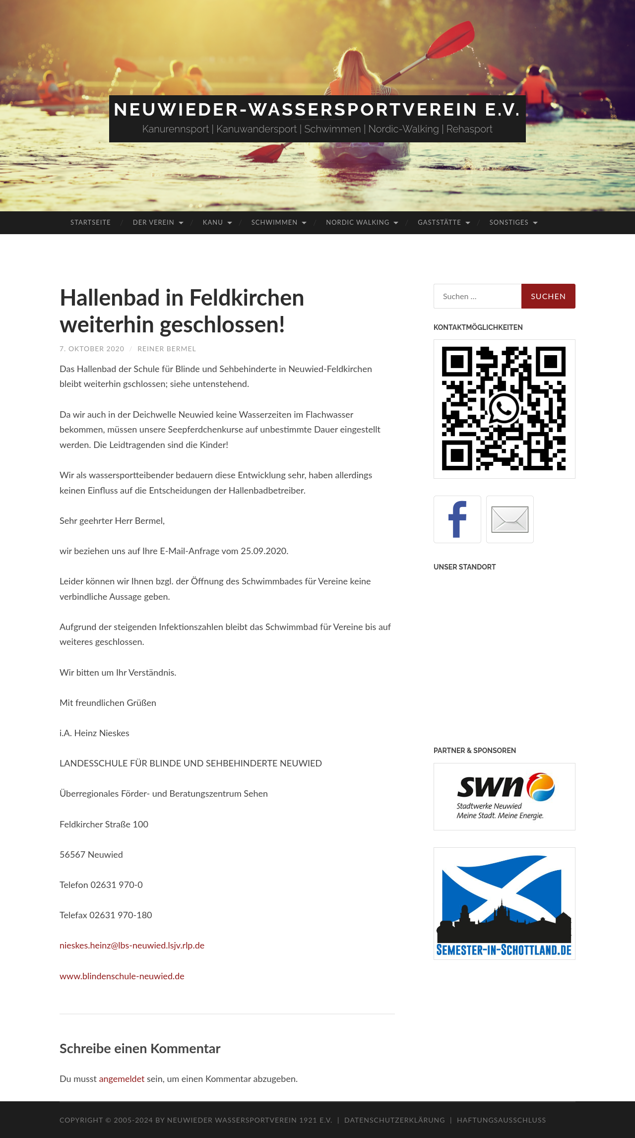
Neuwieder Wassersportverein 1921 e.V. (251, 1120)
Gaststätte (439, 222)
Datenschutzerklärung (394, 1120)
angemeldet (122, 1078)
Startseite (90, 222)
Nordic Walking (357, 222)
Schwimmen (275, 222)
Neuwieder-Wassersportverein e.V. (317, 109)
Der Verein (154, 222)
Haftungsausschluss (501, 1120)
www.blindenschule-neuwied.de (122, 975)
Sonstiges (509, 222)
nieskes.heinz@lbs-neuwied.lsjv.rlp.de (132, 945)
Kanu (213, 222)
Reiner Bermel (167, 348)
